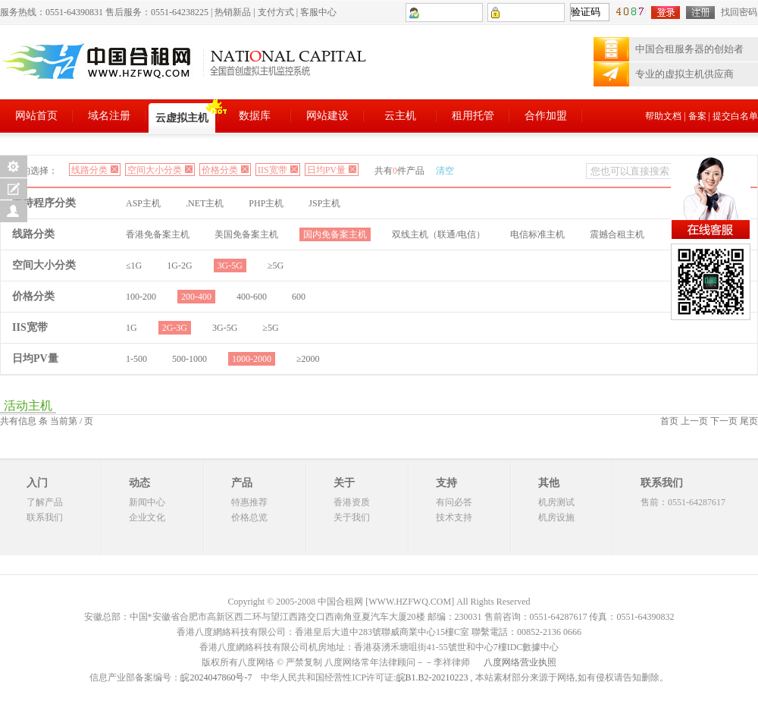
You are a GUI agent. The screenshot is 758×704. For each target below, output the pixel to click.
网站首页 (36, 115)
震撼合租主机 (617, 234)
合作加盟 (546, 115)
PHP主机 (266, 203)
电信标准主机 (537, 234)
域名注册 (109, 115)
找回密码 (739, 12)
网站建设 (327, 115)
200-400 (196, 296)
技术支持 (454, 517)
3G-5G (230, 265)
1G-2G (179, 265)
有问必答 (454, 502)
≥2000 (308, 359)
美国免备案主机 (246, 234)
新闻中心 (147, 502)
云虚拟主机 (181, 118)
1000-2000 (251, 359)
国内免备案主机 (335, 234)
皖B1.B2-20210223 (432, 677)
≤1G (134, 265)
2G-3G (174, 327)
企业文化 (147, 517)
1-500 (136, 359)
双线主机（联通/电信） (438, 234)
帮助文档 (663, 116)
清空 (445, 170)
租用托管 (473, 115)
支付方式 (276, 12)
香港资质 (352, 502)
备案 (697, 116)
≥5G (275, 265)
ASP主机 (143, 203)
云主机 (400, 115)
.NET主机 (205, 203)
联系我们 (45, 517)
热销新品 (233, 12)
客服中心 (318, 12)
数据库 (255, 115)
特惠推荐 (249, 502)
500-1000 (189, 359)
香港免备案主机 (158, 234)
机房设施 (556, 517)
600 (298, 296)
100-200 (141, 296)
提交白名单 (735, 116)
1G (131, 327)
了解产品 (45, 502)
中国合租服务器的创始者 (689, 49)
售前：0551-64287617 (683, 502)
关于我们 (352, 517)
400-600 (251, 296)
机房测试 (556, 502)
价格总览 (249, 517)
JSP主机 (324, 203)
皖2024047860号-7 (216, 677)
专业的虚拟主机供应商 (684, 74)
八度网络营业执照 (520, 662)
